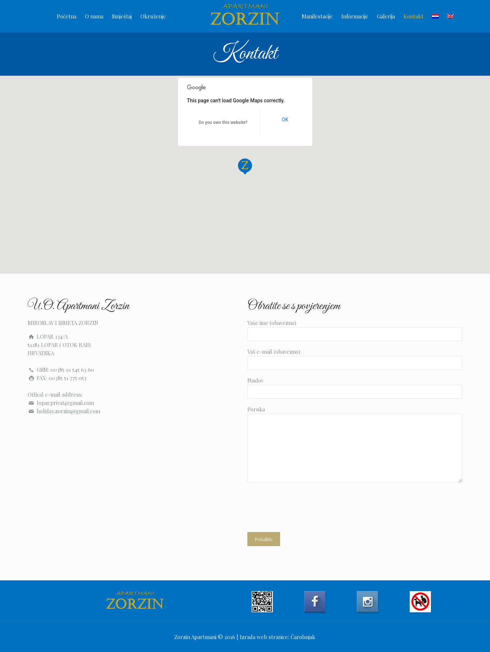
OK (285, 119)
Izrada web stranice (264, 636)
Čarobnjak (303, 636)
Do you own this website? (223, 122)
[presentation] (302, 504)
